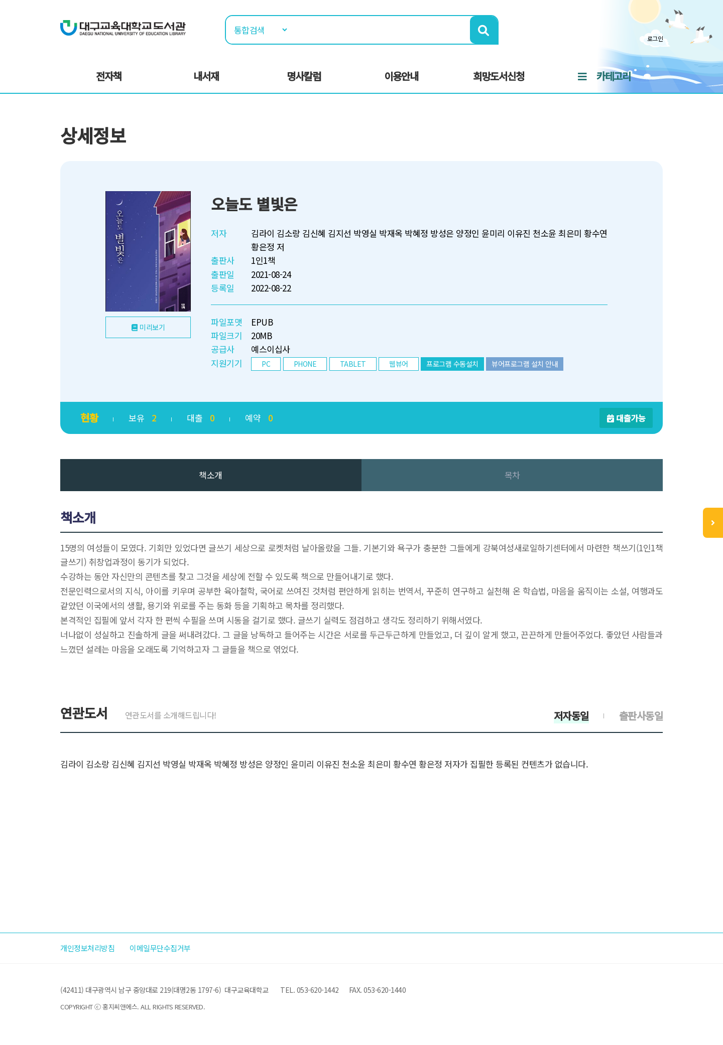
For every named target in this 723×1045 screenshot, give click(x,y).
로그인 (655, 38)
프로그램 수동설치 (452, 364)
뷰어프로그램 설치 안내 (525, 364)
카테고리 (613, 76)
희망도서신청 (498, 76)
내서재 (206, 76)
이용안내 (401, 76)
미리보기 (152, 327)
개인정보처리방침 (91, 948)
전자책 (109, 76)
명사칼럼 (304, 76)
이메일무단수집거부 (173, 948)
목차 (512, 475)
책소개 (210, 475)
